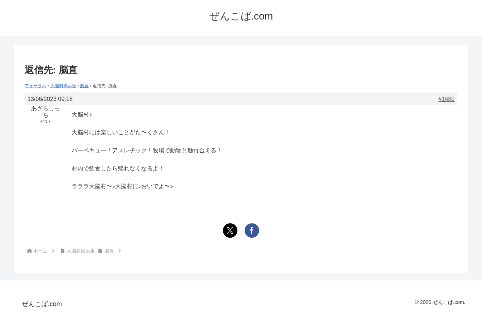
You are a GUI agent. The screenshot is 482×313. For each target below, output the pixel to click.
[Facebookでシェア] (252, 230)
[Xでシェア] (230, 230)
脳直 (84, 85)
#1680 (447, 99)
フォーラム (35, 85)
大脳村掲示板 (63, 85)
